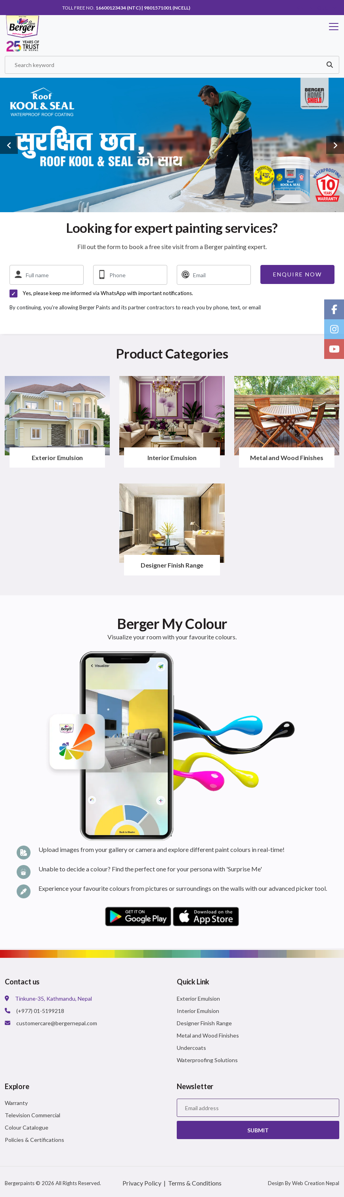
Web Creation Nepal (315, 1184)
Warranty (16, 1104)
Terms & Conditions (195, 1184)
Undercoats (191, 1048)
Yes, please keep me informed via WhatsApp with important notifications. (108, 294)
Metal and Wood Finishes (286, 458)
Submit (258, 1131)
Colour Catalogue (26, 1128)
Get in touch (317, 8)
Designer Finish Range (172, 566)
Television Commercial (32, 1116)
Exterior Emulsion (57, 458)
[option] (172, 146)
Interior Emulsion (172, 458)
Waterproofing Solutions (207, 1060)
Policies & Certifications (34, 1141)
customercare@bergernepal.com (56, 1024)
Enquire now (297, 275)
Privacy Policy (141, 1184)
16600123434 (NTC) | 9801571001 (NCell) (143, 8)
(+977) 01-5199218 (40, 1011)
